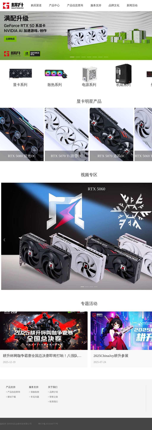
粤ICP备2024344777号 (48, 424)
